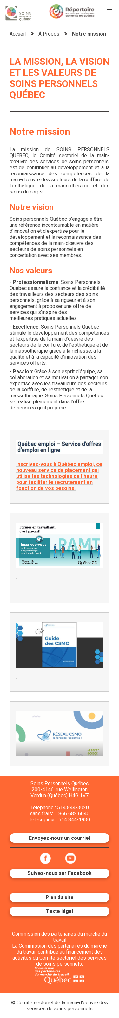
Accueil (18, 34)
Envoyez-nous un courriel (59, 838)
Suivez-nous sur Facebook (60, 873)
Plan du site (60, 897)
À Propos (48, 34)
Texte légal (59, 911)
